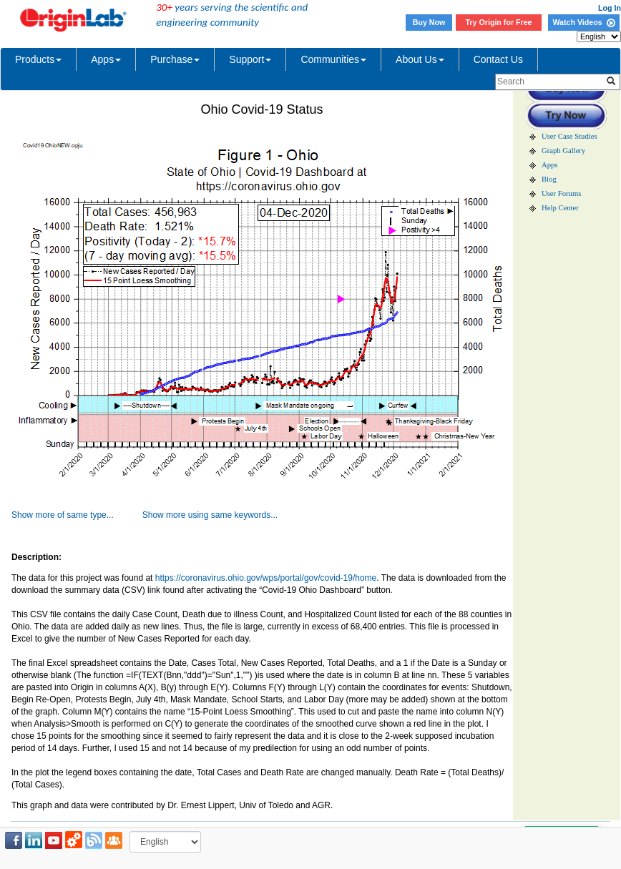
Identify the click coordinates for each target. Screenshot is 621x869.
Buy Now (429, 22)
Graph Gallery (563, 150)
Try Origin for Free (499, 22)
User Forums (561, 193)
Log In (609, 8)
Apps (106, 59)
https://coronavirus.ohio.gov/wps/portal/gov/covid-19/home (266, 578)
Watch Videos (583, 22)
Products (38, 59)
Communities (333, 59)
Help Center (560, 208)
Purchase (175, 59)
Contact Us (498, 59)
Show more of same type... (62, 515)
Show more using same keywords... (210, 515)
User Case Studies (569, 136)
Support (250, 59)
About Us (420, 59)
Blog (549, 179)
